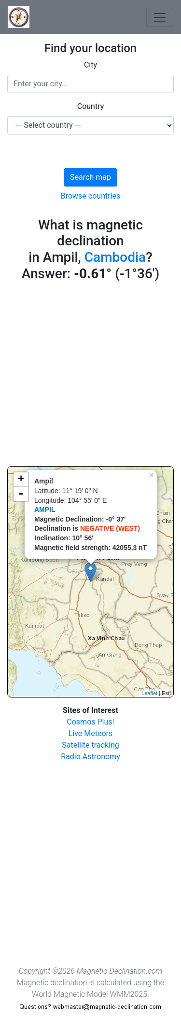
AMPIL (45, 509)
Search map (90, 177)
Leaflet (149, 693)
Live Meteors (91, 733)
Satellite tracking (90, 745)
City (90, 64)
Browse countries (91, 196)
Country (90, 106)
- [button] (20, 494)
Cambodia (115, 257)
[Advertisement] (90, 375)
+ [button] (21, 479)
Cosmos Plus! (90, 721)
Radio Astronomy (90, 756)
